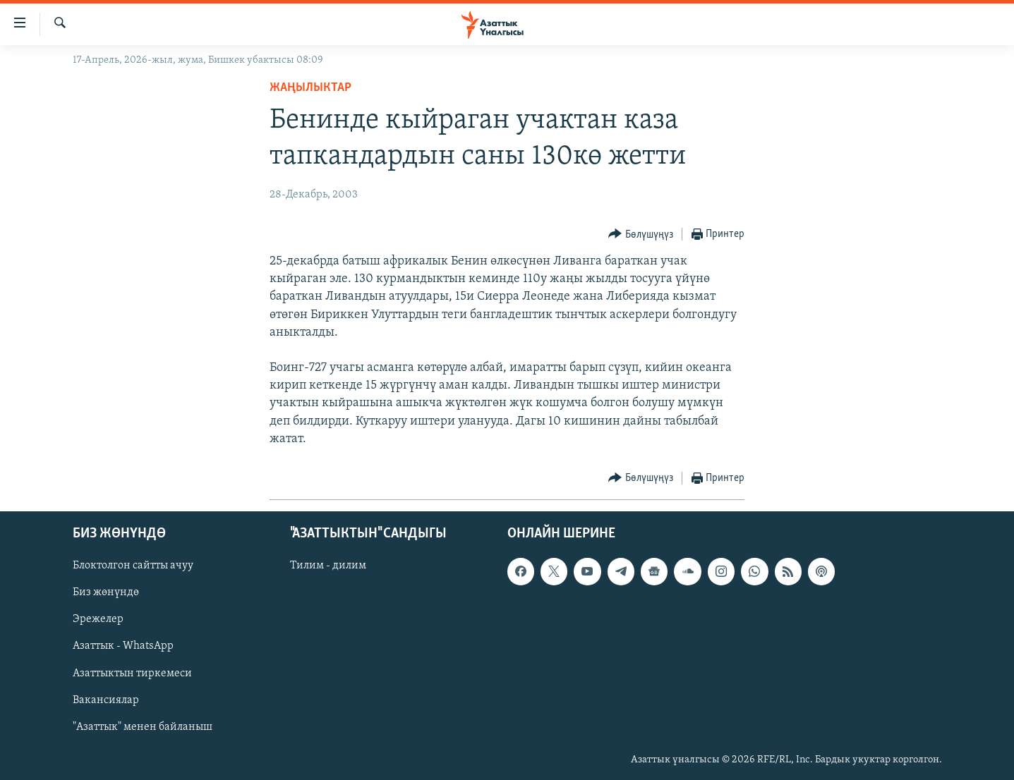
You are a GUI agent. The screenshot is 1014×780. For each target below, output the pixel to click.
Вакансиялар (106, 700)
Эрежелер (98, 620)
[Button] (640, 234)
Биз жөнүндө (106, 593)
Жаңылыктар (310, 88)
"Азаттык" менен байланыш (142, 727)
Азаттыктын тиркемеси (132, 673)
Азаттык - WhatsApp (123, 646)
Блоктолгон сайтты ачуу (133, 565)
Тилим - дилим (328, 565)
